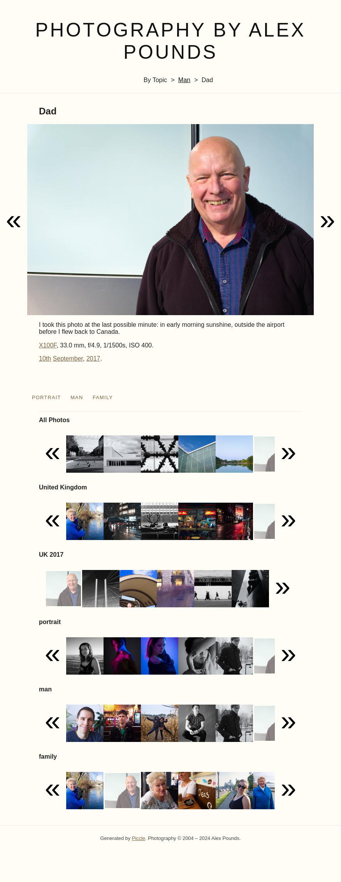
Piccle (138, 838)
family (103, 397)
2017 (93, 358)
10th (45, 358)
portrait (46, 397)
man (184, 80)
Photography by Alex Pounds (170, 41)
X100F (47, 345)
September (68, 358)
